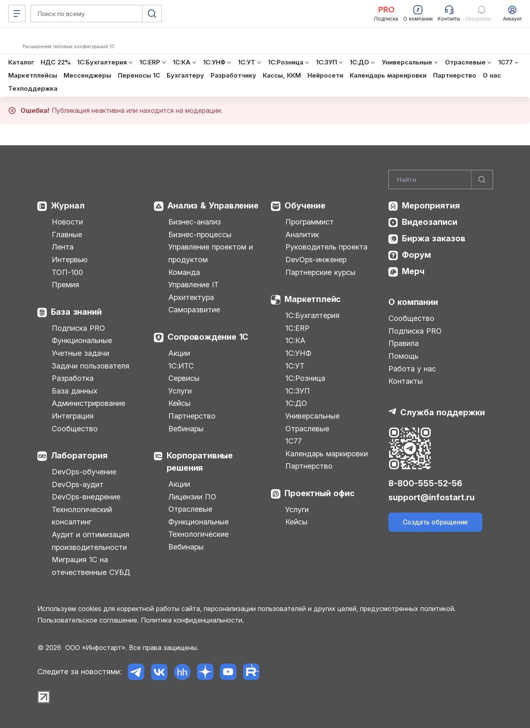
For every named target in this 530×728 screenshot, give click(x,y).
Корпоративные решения (200, 462)
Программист (309, 221)
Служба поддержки (442, 412)
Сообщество (75, 428)
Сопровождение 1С (207, 337)
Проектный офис (319, 493)
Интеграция (73, 416)
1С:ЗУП (297, 391)
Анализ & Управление (212, 206)
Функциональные (82, 340)
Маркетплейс (313, 299)
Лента (62, 247)
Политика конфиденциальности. (192, 620)
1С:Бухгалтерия (312, 315)
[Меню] (16, 13)
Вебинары (186, 428)
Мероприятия (431, 206)
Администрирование (88, 403)
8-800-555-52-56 (425, 483)
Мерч (413, 271)
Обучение (305, 206)
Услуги (180, 391)
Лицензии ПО (192, 496)
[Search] (440, 180)
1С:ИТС (181, 366)
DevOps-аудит (77, 484)
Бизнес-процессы (200, 234)
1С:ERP (297, 328)
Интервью (69, 259)
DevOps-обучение (84, 471)
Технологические (198, 534)
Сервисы (184, 378)
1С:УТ (295, 366)
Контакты (405, 381)
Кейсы (179, 403)
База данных (74, 391)
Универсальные (312, 416)
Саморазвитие (194, 309)
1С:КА (295, 340)
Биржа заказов (434, 238)
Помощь (403, 356)
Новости (67, 221)
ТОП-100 (67, 272)
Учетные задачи (80, 353)
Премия (65, 284)
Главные (67, 234)
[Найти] (482, 180)
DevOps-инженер (315, 259)
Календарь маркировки (326, 453)
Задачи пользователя (90, 366)
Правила (403, 343)
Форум (416, 255)
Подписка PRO (78, 328)
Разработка (73, 378)
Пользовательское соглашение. (88, 620)
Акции (179, 353)
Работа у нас (412, 368)
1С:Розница (305, 378)
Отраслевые (190, 509)
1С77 (293, 441)
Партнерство (192, 416)
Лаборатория (79, 455)
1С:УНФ (298, 353)
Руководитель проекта (326, 247)
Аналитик (302, 234)
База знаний (76, 312)
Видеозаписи (429, 222)
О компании (413, 302)
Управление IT (193, 284)
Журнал (68, 206)
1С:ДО (296, 403)
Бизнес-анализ (194, 221)
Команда (184, 272)
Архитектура (191, 297)
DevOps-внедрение (86, 496)
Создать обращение (435, 522)
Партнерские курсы (320, 272)
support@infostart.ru (431, 497)
